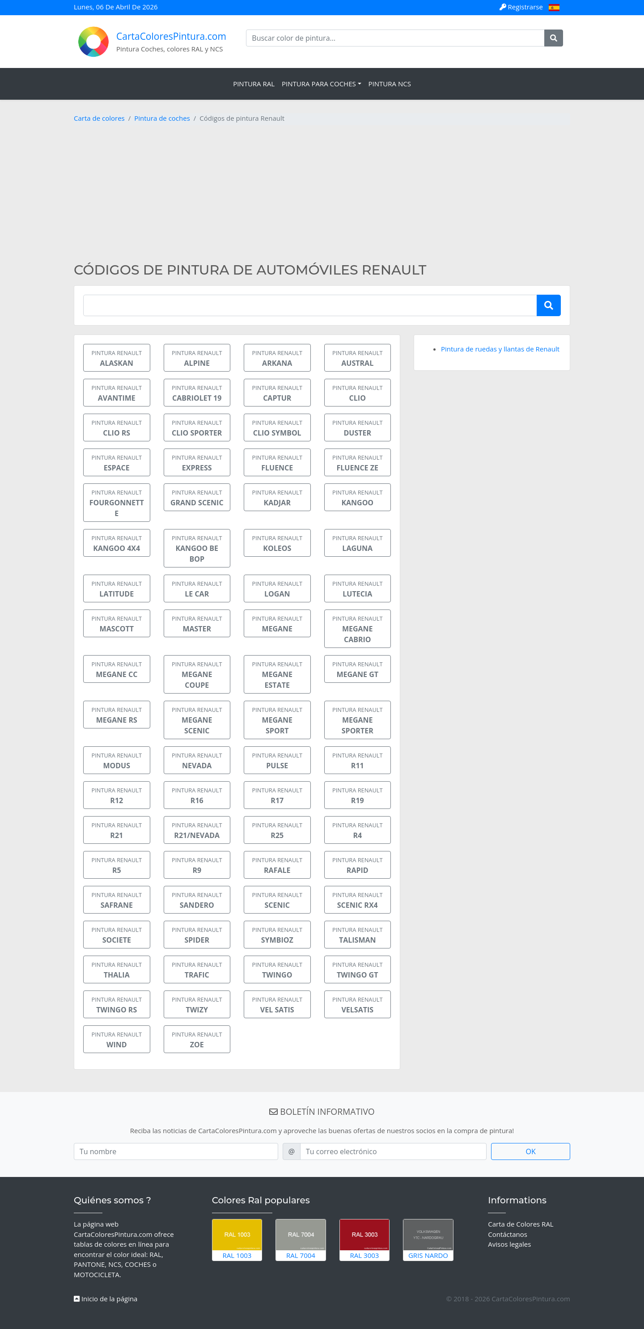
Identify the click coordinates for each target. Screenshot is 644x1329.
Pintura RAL (254, 83)
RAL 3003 (365, 1239)
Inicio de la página (105, 1298)
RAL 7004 (301, 1239)
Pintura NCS (390, 83)
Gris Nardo (428, 1239)
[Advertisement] (322, 195)
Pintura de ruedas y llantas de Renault (500, 348)
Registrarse (522, 6)
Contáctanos (507, 1234)
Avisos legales (509, 1244)
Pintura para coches (319, 83)
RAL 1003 (237, 1239)
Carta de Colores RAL (520, 1223)
